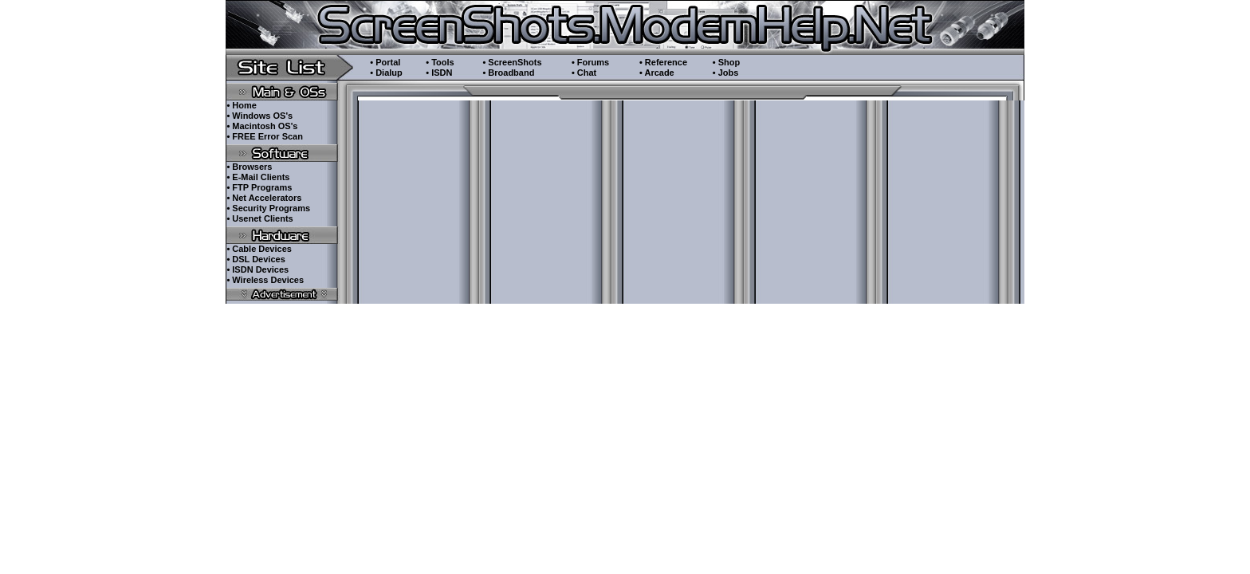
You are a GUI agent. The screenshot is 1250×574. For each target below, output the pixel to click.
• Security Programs (268, 208)
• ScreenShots (511, 62)
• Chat (584, 72)
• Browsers (249, 166)
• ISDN (439, 72)
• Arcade (656, 72)
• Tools (440, 62)
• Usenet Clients (259, 218)
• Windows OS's (259, 115)
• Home (241, 105)
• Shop (726, 62)
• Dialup (386, 72)
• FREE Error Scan (264, 136)
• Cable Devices (259, 249)
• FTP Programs (259, 187)
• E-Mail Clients (257, 177)
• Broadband (508, 72)
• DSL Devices (255, 259)
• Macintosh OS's (261, 126)
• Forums (590, 62)
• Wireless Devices (265, 280)
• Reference (663, 62)
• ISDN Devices (257, 269)
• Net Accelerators (263, 197)
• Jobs (726, 72)
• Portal (385, 62)
